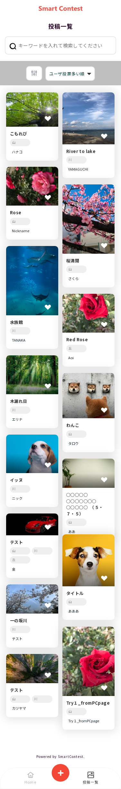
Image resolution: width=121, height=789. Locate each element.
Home (30, 778)
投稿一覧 (90, 778)
